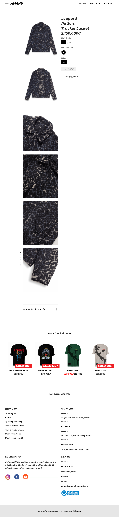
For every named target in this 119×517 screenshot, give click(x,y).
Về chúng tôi (10, 414)
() (109, 3)
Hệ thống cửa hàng (13, 422)
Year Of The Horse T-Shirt (18, 370)
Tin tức (8, 418)
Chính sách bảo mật (14, 438)
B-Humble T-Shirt (73, 370)
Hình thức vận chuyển (15, 430)
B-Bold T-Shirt (100, 370)
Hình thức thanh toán (14, 426)
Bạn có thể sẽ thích (59, 333)
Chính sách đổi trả (13, 434)
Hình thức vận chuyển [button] (34, 309)
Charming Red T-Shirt (45, 370)
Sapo (78, 511)
